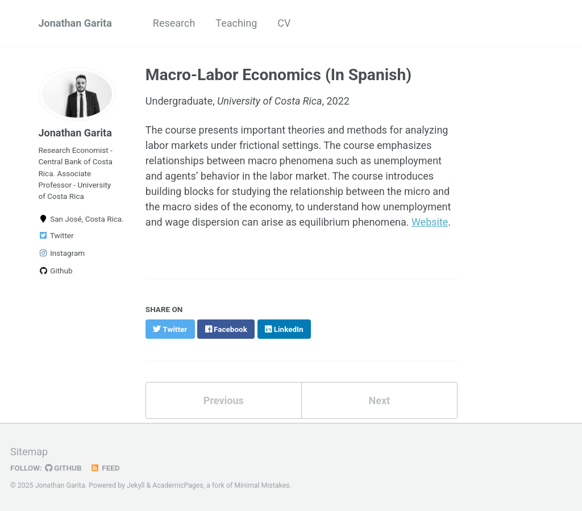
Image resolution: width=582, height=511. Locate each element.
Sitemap (29, 452)
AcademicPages (177, 485)
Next (379, 400)
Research (174, 23)
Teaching (236, 23)
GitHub (63, 467)
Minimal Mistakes (261, 485)
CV (283, 23)
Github (56, 270)
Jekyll (136, 485)
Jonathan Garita (75, 23)
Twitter (56, 235)
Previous (223, 400)
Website (429, 222)
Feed (105, 467)
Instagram (62, 252)
